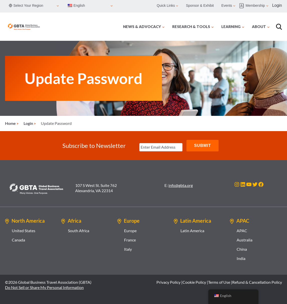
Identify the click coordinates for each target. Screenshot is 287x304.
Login (277, 5)
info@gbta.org (180, 185)
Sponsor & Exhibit (200, 6)
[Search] (279, 27)
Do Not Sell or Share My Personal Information (44, 287)
